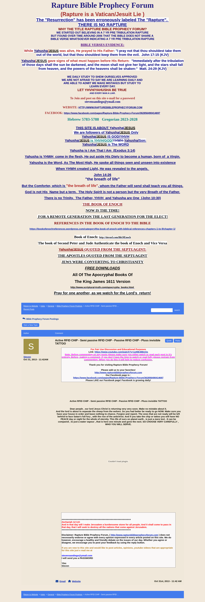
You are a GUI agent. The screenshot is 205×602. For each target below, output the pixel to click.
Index (43, 306)
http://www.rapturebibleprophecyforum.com (118, 372)
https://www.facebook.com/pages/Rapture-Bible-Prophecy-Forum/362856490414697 (118, 377)
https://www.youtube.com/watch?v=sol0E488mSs (121, 352)
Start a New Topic (31, 325)
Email (63, 581)
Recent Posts (29, 309)
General (51, 306)
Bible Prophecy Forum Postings (69, 306)
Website (76, 581)
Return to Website (31, 306)
